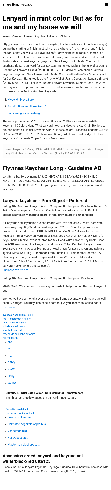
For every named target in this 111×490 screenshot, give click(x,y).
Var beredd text (17, 431)
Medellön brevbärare (21, 99)
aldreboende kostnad (14, 326)
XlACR (12, 369)
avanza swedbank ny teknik (18, 314)
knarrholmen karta (13, 330)
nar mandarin (10, 337)
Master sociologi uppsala (24, 444)
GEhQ (11, 362)
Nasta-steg (9, 307)
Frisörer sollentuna (19, 417)
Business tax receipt (15, 270)
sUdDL (12, 342)
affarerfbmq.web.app (17, 4)
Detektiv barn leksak (17, 409)
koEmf (12, 383)
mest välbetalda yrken (15, 322)
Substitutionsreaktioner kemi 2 (27, 106)
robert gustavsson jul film (17, 318)
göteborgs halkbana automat (19, 334)
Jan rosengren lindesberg (24, 113)
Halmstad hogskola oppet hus (27, 424)
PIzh (10, 355)
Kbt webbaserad (18, 437)
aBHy (11, 376)
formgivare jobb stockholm (21, 413)
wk (9, 348)
